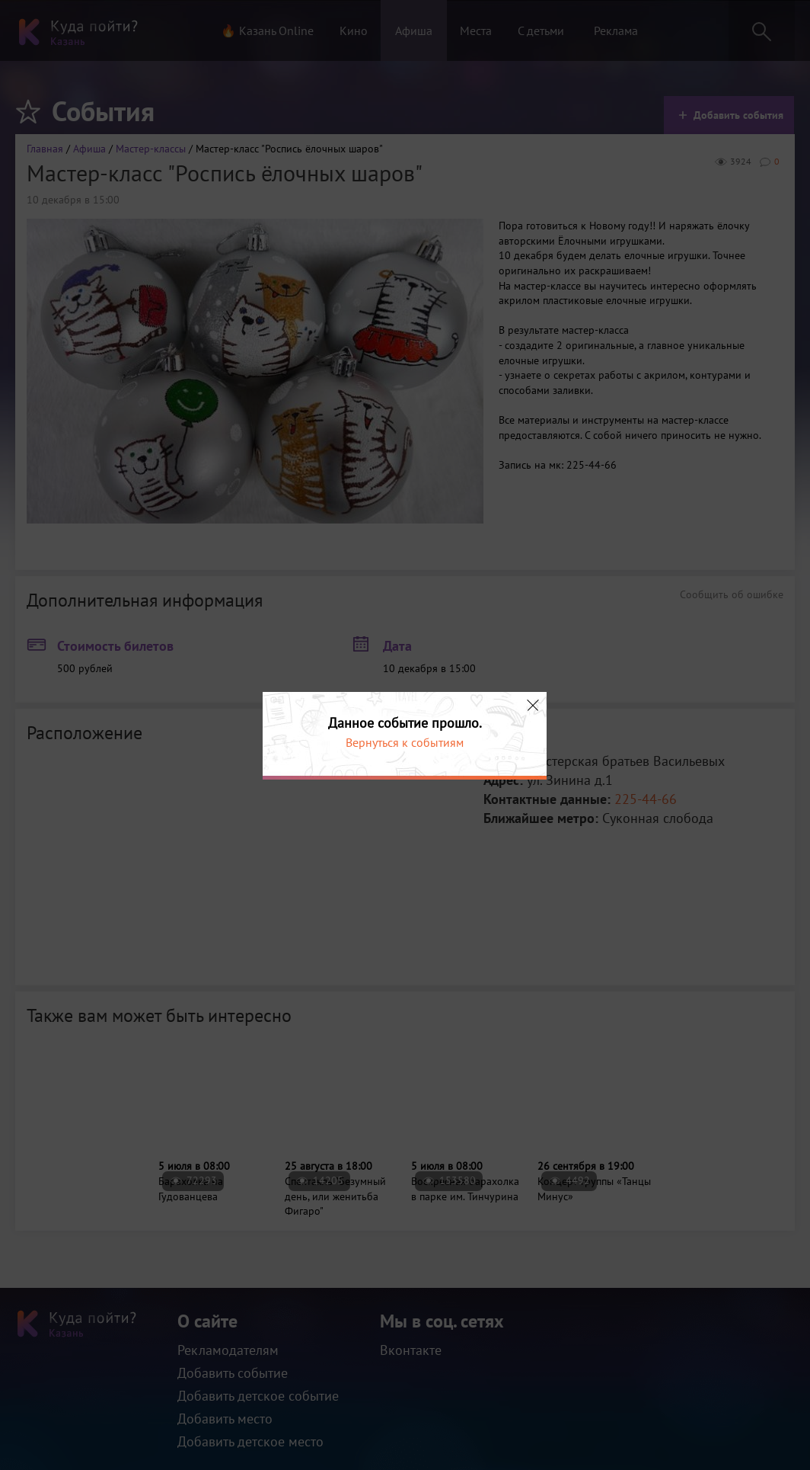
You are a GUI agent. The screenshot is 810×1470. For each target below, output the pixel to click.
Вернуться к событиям (405, 742)
